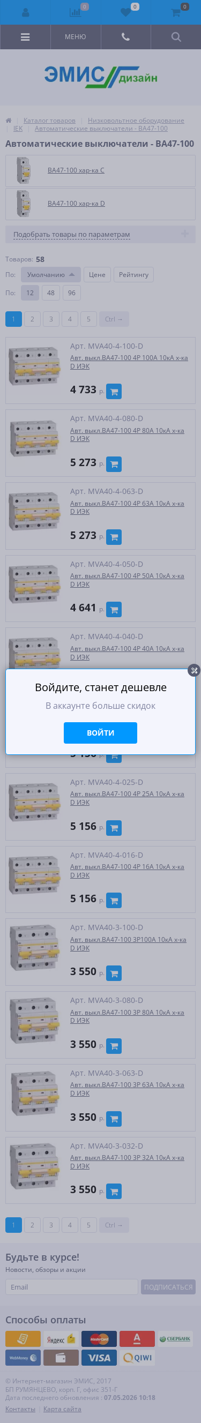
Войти (101, 733)
